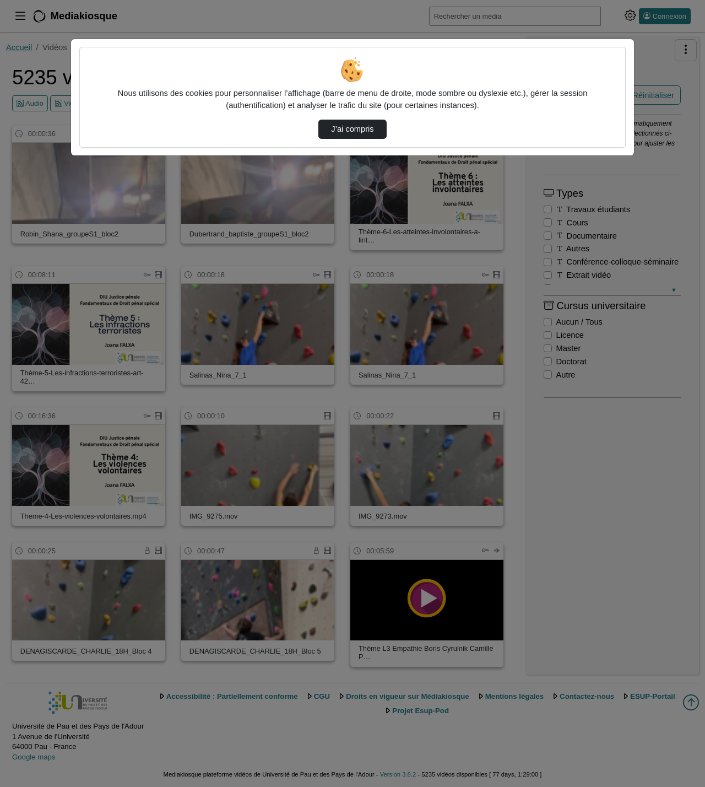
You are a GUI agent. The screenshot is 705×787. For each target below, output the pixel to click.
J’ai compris (352, 129)
